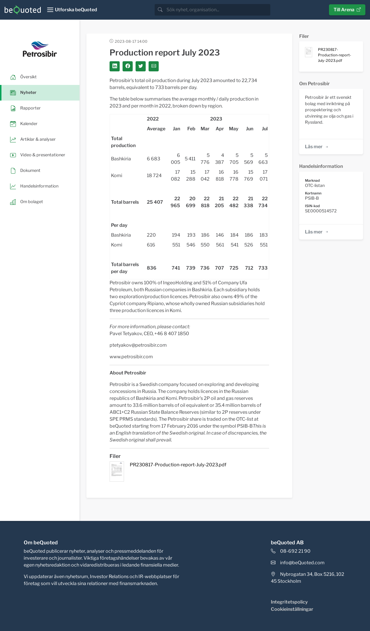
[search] (217, 10)
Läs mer (317, 146)
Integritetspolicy (289, 602)
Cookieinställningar (292, 609)
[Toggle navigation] (71, 10)
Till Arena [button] (347, 9)
